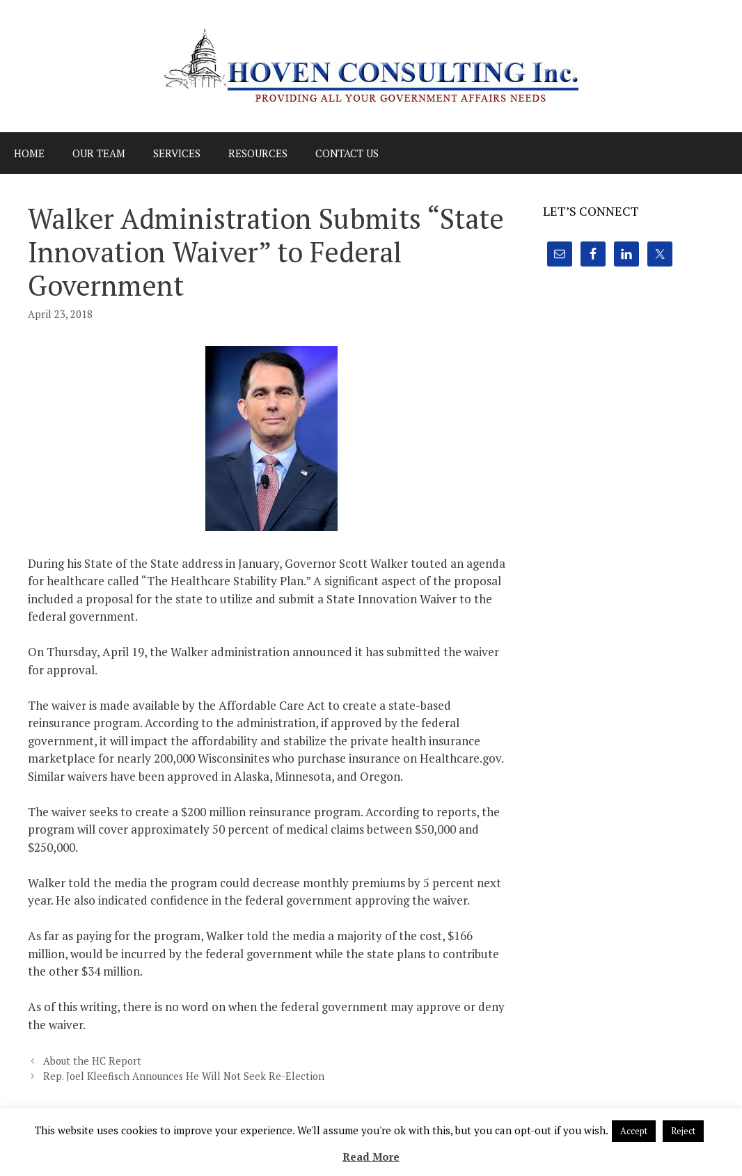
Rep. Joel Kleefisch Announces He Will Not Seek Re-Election (183, 1076)
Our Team (98, 153)
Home (29, 153)
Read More (371, 1156)
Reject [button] (683, 1131)
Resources (257, 153)
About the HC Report (92, 1060)
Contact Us (347, 153)
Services (176, 153)
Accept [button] (633, 1131)
